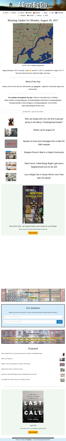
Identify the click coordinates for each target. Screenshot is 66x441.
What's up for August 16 (7, 358)
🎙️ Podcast (21, 12)
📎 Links (51, 12)
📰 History (13, 12)
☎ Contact (30, 15)
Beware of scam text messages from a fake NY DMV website (15, 363)
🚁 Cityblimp (22, 15)
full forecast (26, 73)
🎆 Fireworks (59, 12)
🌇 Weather (36, 12)
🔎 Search (38, 15)
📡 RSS (45, 15)
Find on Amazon (33, 233)
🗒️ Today (44, 12)
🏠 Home (5, 12)
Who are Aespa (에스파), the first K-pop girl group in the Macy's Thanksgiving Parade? (21, 353)
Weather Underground (38, 65)
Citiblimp (33, 298)
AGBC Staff (27, 111)
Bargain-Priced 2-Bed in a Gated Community (11, 369)
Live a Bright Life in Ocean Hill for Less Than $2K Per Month (15, 379)
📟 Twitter (29, 12)
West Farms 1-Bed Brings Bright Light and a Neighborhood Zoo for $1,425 (19, 374)
